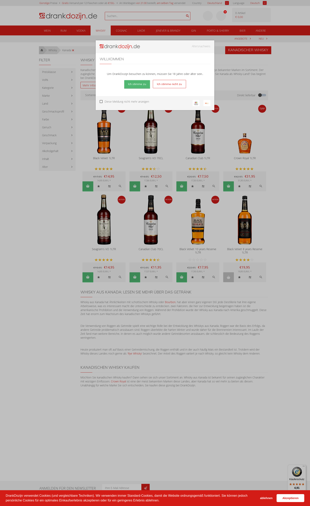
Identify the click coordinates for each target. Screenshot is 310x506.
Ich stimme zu (137, 84)
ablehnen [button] (266, 498)
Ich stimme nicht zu (169, 84)
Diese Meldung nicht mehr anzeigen (127, 101)
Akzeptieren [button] (290, 498)
